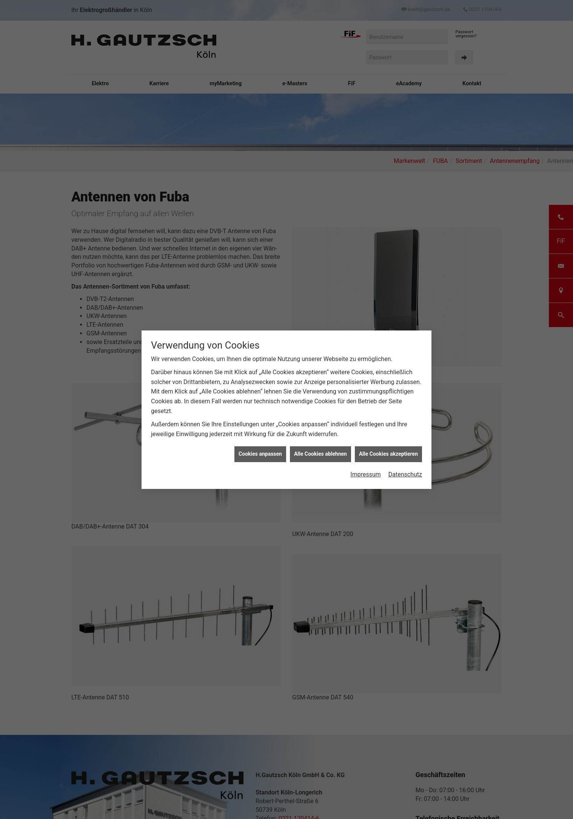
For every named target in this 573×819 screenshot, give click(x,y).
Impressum (365, 351)
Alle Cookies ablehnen (320, 331)
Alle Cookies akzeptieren (388, 331)
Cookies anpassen (260, 331)
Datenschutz (405, 351)
